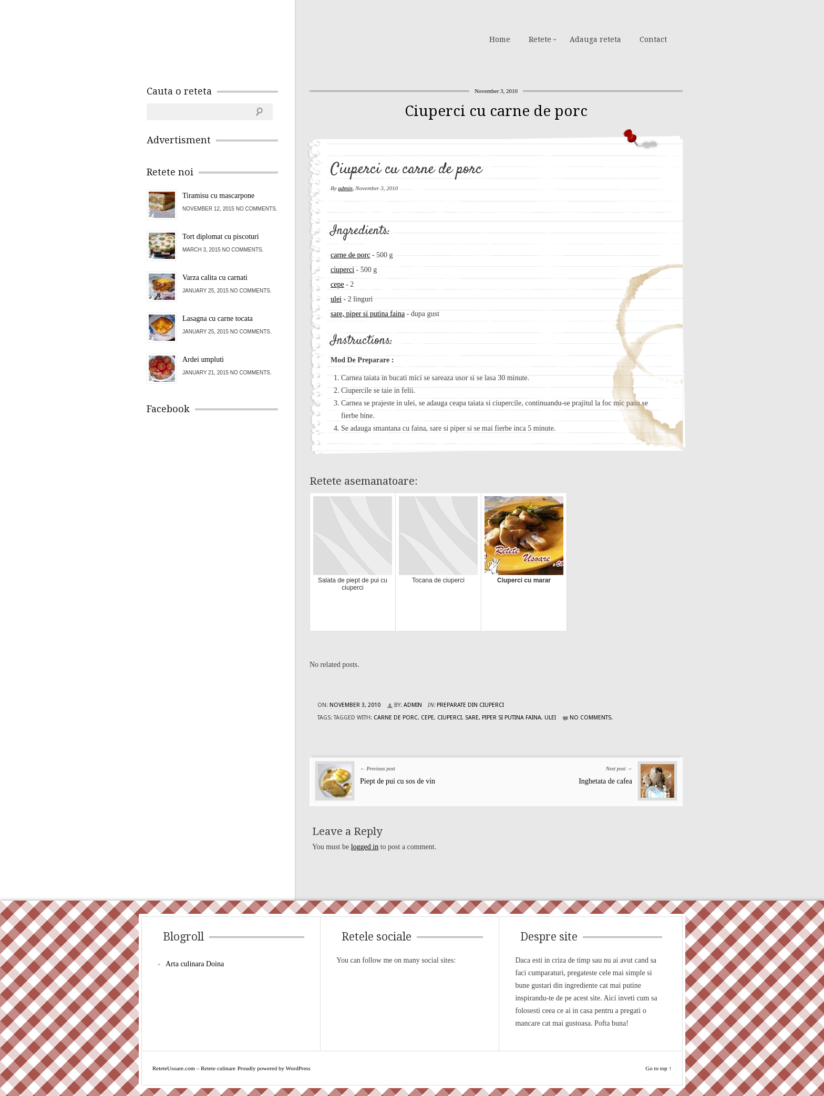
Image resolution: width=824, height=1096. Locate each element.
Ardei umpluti (203, 359)
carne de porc (350, 255)
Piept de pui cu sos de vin (397, 781)
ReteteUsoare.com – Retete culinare (222, 38)
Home (499, 39)
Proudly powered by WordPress (274, 1068)
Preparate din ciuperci (470, 705)
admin (345, 188)
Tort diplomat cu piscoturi (220, 237)
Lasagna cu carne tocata (217, 318)
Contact (653, 39)
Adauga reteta (595, 39)
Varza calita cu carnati (215, 277)
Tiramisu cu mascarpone (218, 196)
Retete (540, 39)
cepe (337, 284)
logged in (365, 847)
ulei (336, 299)
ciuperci (342, 270)
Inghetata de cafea (605, 781)
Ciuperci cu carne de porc (496, 111)
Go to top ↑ (658, 1068)
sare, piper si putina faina (368, 314)
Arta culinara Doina (195, 964)
